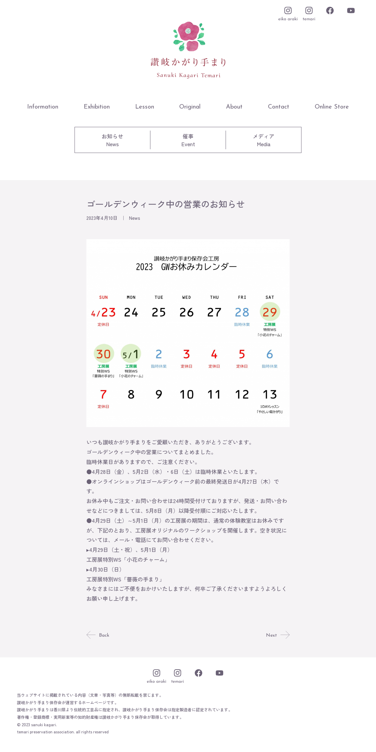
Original (190, 107)
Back (98, 635)
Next (277, 635)
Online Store (332, 107)
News (134, 217)
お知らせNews (112, 140)
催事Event (188, 140)
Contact (278, 107)
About (234, 107)
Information (42, 107)
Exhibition (97, 107)
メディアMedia (263, 140)
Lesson (144, 107)
